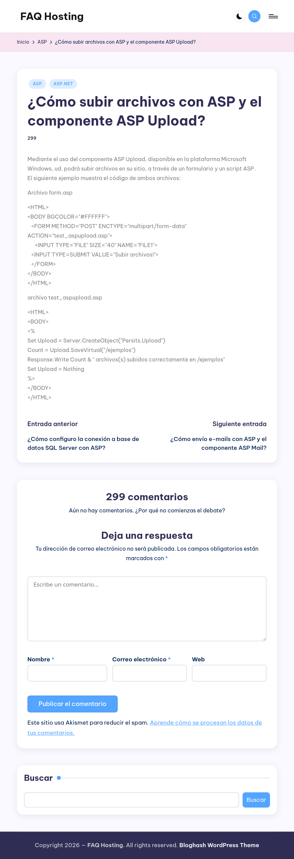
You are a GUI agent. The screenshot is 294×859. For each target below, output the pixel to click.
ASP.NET (63, 83)
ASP (37, 83)
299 (32, 138)
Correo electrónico (141, 659)
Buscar (38, 778)
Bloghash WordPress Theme (219, 845)
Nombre (40, 659)
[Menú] (273, 16)
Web (198, 659)
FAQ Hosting (52, 16)
